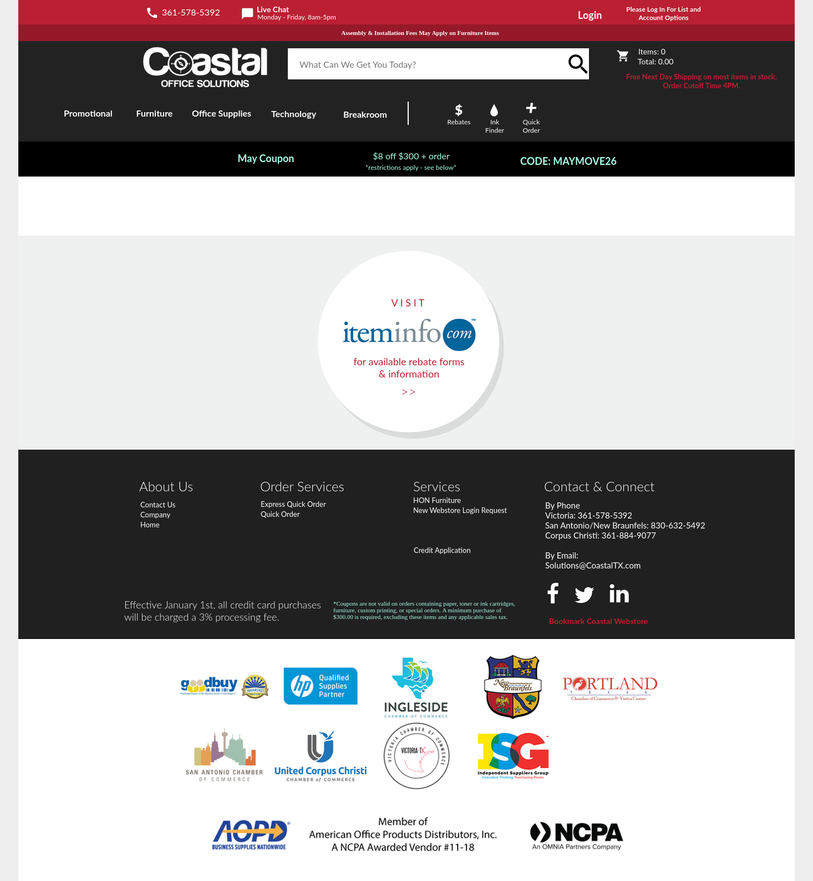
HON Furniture (437, 500)
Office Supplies (221, 113)
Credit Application (442, 550)
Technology (293, 113)
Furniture (154, 113)
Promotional (88, 113)
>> (408, 391)
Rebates (459, 122)
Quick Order (280, 514)
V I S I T (408, 302)
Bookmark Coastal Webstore (598, 621)
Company (155, 514)
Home (150, 524)
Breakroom (365, 114)
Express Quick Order (293, 504)
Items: (651, 51)
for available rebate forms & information (408, 367)
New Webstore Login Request (460, 510)
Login (590, 15)
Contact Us (157, 504)
